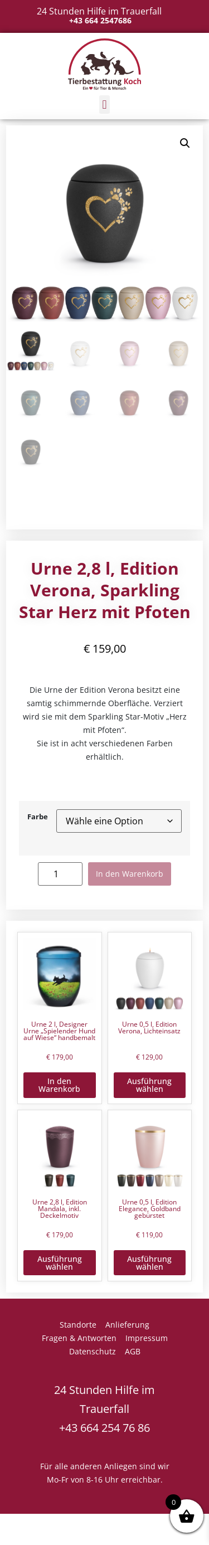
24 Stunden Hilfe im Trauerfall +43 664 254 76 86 (104, 1408)
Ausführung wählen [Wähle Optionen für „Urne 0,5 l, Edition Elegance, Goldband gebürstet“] (149, 1263)
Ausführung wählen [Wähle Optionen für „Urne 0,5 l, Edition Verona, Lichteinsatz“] (149, 1085)
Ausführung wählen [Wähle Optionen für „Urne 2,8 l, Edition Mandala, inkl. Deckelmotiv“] (59, 1263)
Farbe (37, 817)
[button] (104, 104)
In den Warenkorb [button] (59, 1085)
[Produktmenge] (60, 873)
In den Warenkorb (129, 873)
